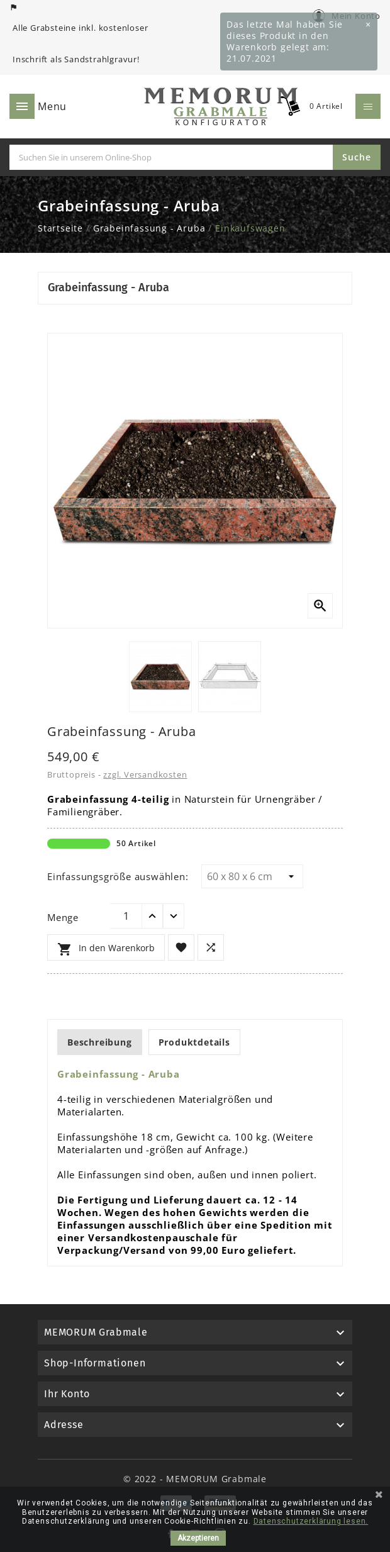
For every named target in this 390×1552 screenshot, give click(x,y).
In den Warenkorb (106, 949)
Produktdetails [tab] (194, 1042)
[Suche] (171, 157)
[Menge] (126, 916)
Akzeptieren (198, 1538)
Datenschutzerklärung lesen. (311, 1521)
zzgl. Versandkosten (145, 774)
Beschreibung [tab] (99, 1042)
